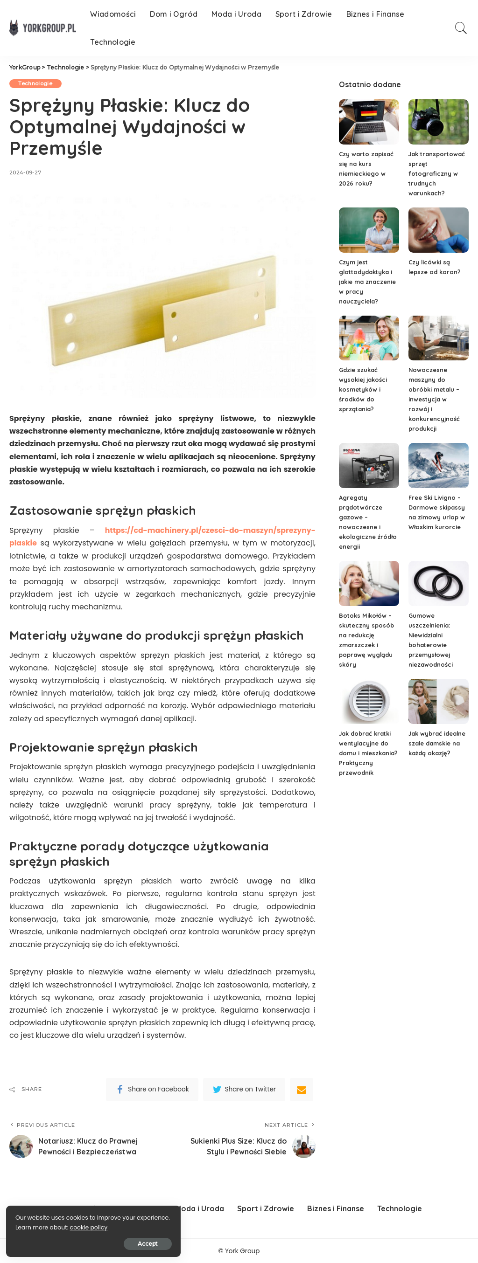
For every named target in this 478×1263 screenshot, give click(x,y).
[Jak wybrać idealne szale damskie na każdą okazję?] (438, 701)
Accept (114, 1242)
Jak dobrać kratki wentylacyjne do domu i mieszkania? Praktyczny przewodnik (368, 753)
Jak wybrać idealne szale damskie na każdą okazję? (437, 743)
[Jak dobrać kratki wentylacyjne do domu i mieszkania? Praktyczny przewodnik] (369, 701)
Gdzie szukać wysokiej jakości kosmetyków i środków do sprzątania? (363, 389)
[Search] (461, 28)
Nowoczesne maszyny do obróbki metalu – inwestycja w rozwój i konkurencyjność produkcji (434, 399)
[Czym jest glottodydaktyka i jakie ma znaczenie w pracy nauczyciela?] (369, 230)
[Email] (301, 1088)
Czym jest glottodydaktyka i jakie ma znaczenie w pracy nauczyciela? (367, 281)
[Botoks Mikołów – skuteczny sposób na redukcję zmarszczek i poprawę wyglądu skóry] (369, 583)
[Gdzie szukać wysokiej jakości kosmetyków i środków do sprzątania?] (369, 338)
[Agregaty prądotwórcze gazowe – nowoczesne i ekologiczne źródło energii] (369, 465)
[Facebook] (152, 1088)
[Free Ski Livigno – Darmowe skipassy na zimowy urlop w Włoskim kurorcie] (438, 465)
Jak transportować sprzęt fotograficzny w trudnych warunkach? (437, 173)
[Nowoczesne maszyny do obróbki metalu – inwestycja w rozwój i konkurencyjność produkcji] (438, 338)
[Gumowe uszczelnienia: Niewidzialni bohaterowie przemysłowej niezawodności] (438, 583)
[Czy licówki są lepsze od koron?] (438, 230)
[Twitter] (244, 1088)
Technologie (36, 83)
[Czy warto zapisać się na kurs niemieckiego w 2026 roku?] (369, 122)
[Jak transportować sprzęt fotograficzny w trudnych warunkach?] (438, 122)
